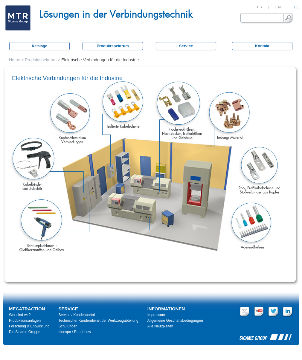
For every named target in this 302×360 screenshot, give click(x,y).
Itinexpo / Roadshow (74, 332)
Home (14, 59)
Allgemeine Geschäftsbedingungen (175, 320)
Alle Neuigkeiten (160, 326)
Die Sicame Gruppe (24, 332)
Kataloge (39, 46)
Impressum (156, 315)
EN (278, 7)
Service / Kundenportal (76, 315)
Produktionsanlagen (25, 320)
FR (259, 7)
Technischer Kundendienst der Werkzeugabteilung (98, 320)
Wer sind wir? (19, 315)
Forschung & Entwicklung (29, 326)
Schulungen (67, 326)
